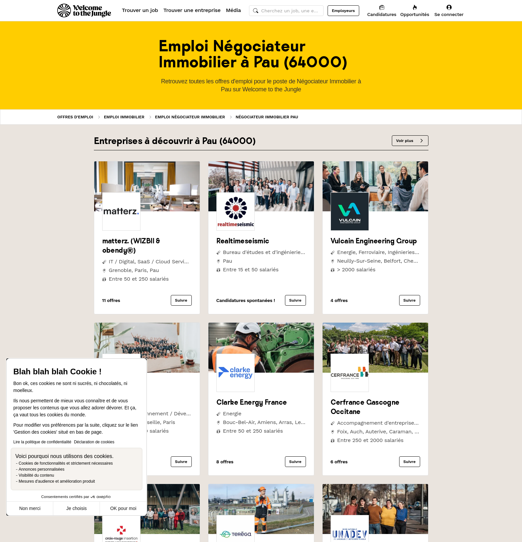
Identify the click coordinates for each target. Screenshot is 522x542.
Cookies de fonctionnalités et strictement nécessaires (66, 463)
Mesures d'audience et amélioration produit (57, 481)
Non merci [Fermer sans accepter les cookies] (30, 508)
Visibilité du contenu (36, 475)
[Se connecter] (449, 10)
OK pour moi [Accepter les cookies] (123, 508)
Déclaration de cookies (94, 442)
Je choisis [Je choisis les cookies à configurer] (76, 508)
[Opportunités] (414, 10)
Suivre (181, 300)
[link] (147, 209)
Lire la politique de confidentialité (42, 442)
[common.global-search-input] (286, 10)
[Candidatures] (381, 10)
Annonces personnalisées (41, 469)
